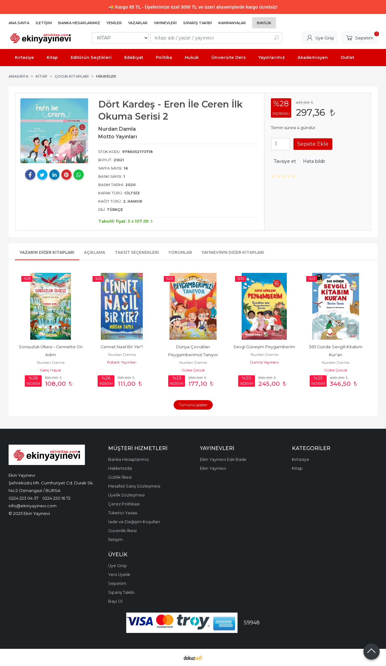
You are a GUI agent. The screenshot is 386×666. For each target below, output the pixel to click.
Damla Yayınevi (264, 362)
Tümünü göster (193, 404)
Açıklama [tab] (94, 252)
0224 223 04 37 (23, 498)
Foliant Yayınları (121, 362)
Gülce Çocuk (193, 370)
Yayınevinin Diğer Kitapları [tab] (233, 252)
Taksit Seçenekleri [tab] (137, 252)
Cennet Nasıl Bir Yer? (121, 346)
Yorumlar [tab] (180, 252)
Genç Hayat (50, 370)
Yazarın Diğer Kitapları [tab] (47, 252)
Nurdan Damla (51, 362)
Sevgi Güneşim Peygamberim (264, 346)
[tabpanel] (54, 130)
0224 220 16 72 (56, 498)
